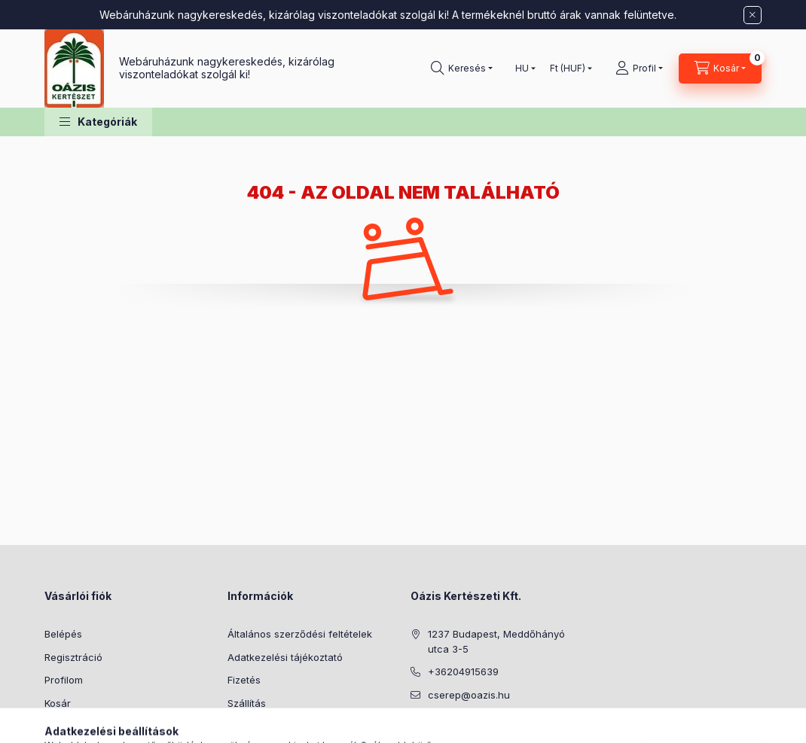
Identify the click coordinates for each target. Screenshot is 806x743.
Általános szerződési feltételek (299, 634)
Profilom (63, 680)
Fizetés (244, 680)
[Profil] (639, 68)
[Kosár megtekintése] (720, 68)
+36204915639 (463, 671)
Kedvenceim (73, 726)
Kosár (57, 703)
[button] (98, 122)
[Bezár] (752, 15)
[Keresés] (461, 68)
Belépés (63, 634)
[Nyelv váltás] (522, 68)
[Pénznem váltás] (567, 68)
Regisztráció (73, 657)
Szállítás (246, 703)
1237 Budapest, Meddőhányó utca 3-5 (496, 641)
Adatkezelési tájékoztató (285, 657)
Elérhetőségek (261, 726)
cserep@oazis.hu (469, 695)
